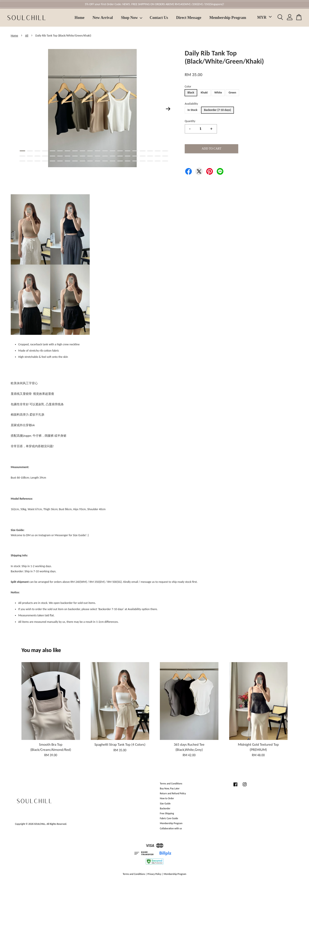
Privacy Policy (154, 874)
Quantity (190, 121)
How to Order (167, 798)
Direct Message (188, 17)
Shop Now (131, 17)
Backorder (165, 808)
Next (168, 109)
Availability (191, 104)
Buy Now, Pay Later (170, 788)
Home (80, 17)
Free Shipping (167, 813)
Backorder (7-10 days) (217, 110)
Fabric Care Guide (169, 818)
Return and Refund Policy (173, 793)
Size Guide (165, 803)
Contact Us (159, 17)
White (218, 92)
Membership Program (227, 17)
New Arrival (102, 17)
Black (191, 92)
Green (232, 92)
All (26, 35)
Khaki (204, 92)
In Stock (192, 110)
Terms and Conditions (171, 783)
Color (188, 86)
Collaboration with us (171, 828)
